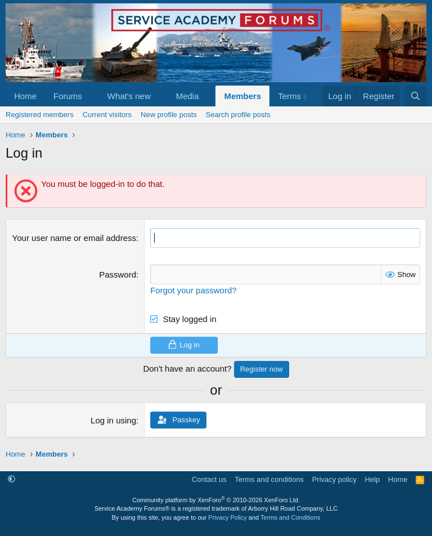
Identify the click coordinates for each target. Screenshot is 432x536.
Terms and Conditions (290, 517)
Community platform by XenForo (216, 500)
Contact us (209, 479)
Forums (67, 96)
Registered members (40, 114)
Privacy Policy (227, 517)
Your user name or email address (74, 238)
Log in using (113, 420)
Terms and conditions (269, 479)
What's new (129, 96)
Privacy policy (334, 479)
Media (187, 96)
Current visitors (107, 114)
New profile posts (169, 114)
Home (25, 96)
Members (242, 96)
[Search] (415, 96)
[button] (91, 96)
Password (117, 274)
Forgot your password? (193, 290)
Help (372, 479)
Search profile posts (238, 114)
